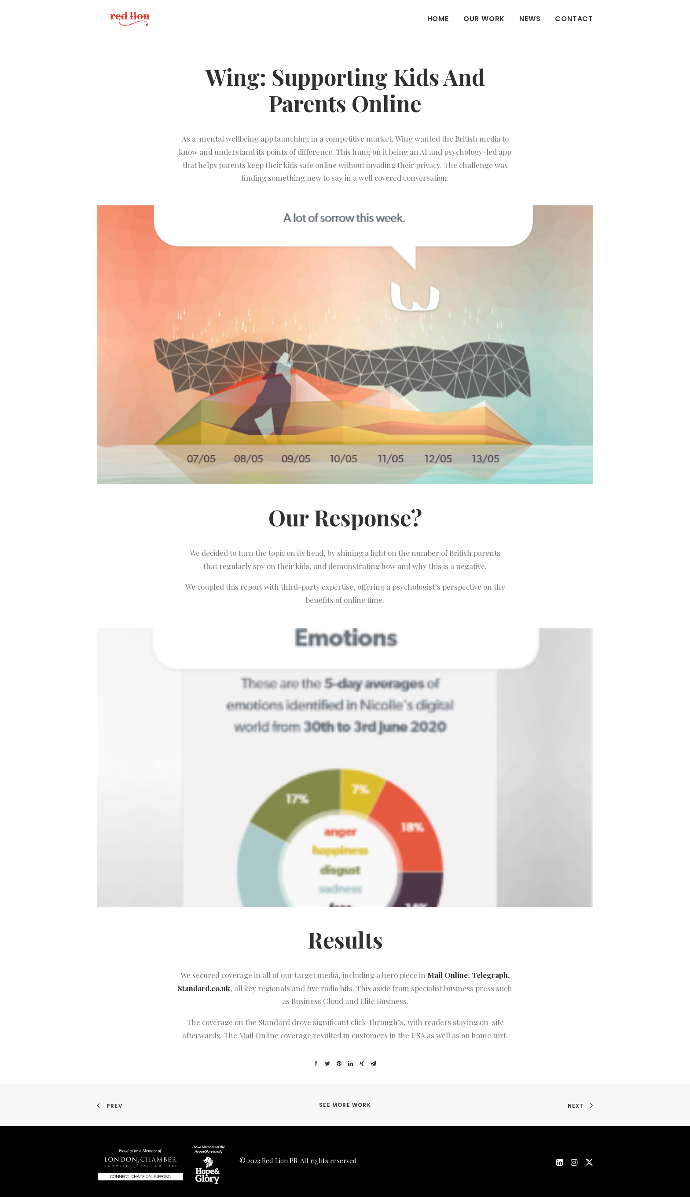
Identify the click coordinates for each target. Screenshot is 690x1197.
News (529, 27)
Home (438, 27)
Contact (574, 27)
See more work (345, 1105)
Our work (484, 27)
